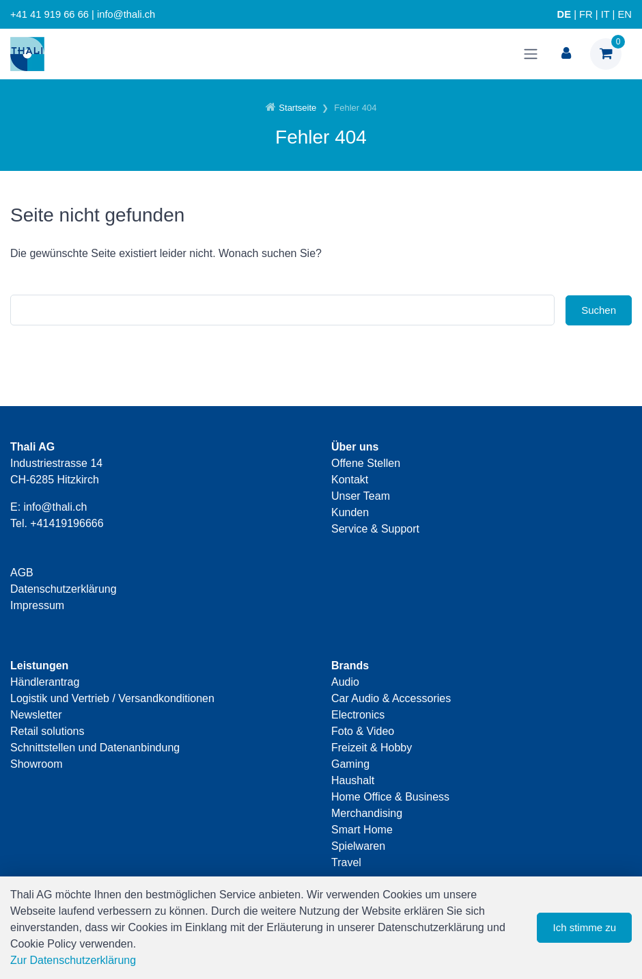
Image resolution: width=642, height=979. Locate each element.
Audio (345, 682)
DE (564, 14)
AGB (21, 572)
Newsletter (36, 715)
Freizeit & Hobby (371, 747)
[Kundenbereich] (566, 54)
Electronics (358, 715)
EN (625, 14)
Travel (346, 862)
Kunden (350, 512)
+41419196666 (66, 523)
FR (586, 14)
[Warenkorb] (606, 54)
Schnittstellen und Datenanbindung (95, 747)
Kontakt (349, 479)
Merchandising (366, 813)
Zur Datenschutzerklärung (73, 960)
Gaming (350, 764)
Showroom (36, 764)
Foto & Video (362, 731)
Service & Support (375, 529)
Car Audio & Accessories (391, 698)
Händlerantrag (44, 682)
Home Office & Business (390, 797)
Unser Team (360, 496)
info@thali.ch (55, 507)
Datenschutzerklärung (63, 589)
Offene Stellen (365, 463)
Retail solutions (47, 731)
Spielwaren (358, 846)
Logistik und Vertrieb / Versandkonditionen (112, 698)
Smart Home (362, 829)
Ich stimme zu (584, 927)
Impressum (37, 605)
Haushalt (352, 780)
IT (605, 14)
